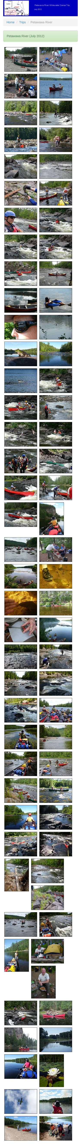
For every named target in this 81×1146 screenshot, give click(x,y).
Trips (22, 22)
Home (10, 22)
